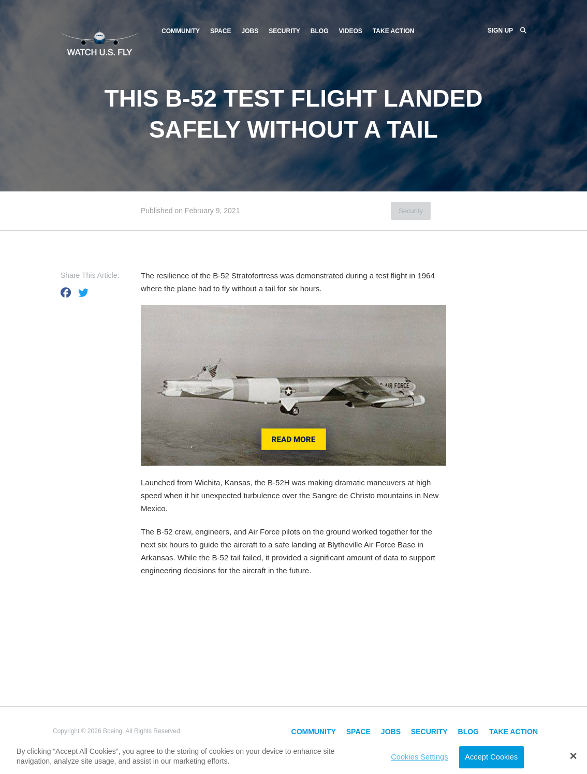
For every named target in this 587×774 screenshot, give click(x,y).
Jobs (249, 31)
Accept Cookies (491, 757)
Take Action (394, 31)
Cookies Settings (419, 757)
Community (181, 31)
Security (284, 31)
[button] (573, 756)
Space (220, 31)
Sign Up (500, 30)
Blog (320, 31)
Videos (350, 31)
